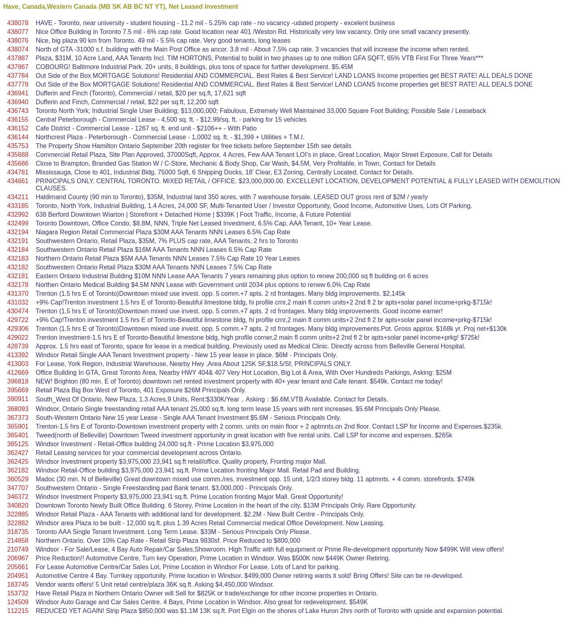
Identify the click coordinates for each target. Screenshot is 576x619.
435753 (17, 145)
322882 (17, 523)
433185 (17, 205)
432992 (17, 214)
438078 (17, 23)
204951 (17, 575)
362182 (17, 470)
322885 (17, 514)
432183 (17, 258)
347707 (17, 488)
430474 (17, 311)
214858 (17, 540)
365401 (17, 435)
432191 (17, 240)
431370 (17, 293)
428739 (17, 346)
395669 (17, 390)
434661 (17, 181)
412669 (17, 372)
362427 (17, 452)
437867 (17, 66)
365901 (17, 426)
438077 (17, 31)
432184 (17, 249)
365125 (17, 444)
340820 (17, 505)
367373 (17, 417)
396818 (17, 381)
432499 (17, 223)
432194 (17, 232)
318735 (17, 531)
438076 (17, 40)
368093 (17, 408)
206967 (17, 558)
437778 (17, 84)
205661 (17, 567)
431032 (17, 302)
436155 (17, 119)
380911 (17, 399)
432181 (17, 276)
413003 (17, 363)
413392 (17, 355)
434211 (17, 197)
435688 (17, 154)
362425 (17, 461)
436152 (17, 128)
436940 (17, 102)
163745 (17, 584)
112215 (17, 610)
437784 (17, 75)
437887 (17, 58)
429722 (17, 319)
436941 (17, 93)
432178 (17, 284)
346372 (17, 496)
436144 (17, 137)
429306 (17, 328)
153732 (17, 593)
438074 (17, 49)
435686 (17, 163)
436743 (17, 110)
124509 (17, 602)
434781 (17, 172)
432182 (17, 267)
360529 (17, 479)
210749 (17, 549)
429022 (17, 337)
